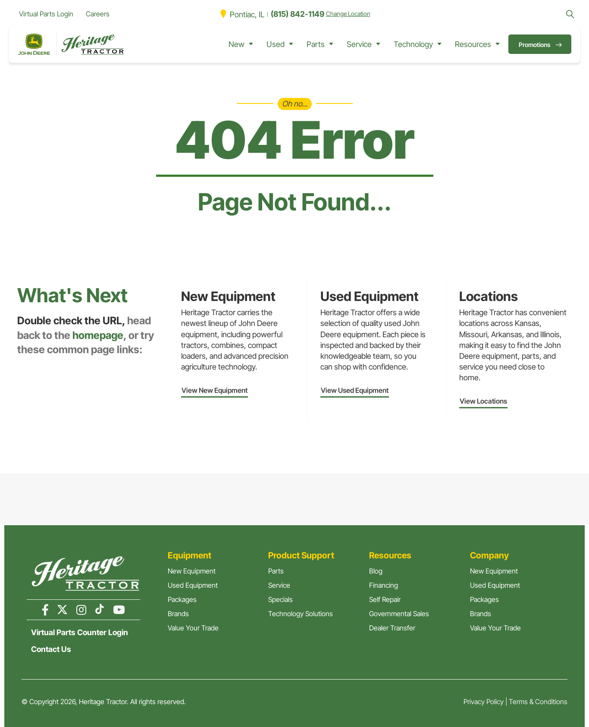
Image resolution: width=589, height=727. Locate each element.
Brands (178, 613)
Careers (98, 13)
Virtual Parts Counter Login (79, 633)
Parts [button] (316, 44)
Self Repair (385, 599)
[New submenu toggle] (251, 44)
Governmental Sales (399, 613)
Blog (375, 571)
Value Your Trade (193, 628)
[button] (570, 14)
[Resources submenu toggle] (497, 44)
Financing (383, 585)
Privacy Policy (484, 701)
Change (348, 13)
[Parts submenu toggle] (331, 44)
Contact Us (51, 650)
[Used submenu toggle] (291, 44)
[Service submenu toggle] (378, 44)
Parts (276, 571)
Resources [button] (473, 44)
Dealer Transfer (392, 628)
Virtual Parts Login (46, 13)
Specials (280, 599)
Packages (182, 599)
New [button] (236, 44)
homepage (97, 335)
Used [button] (275, 44)
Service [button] (359, 44)
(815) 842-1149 (297, 14)
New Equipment (192, 571)
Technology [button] (413, 44)
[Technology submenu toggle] (439, 44)
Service (279, 585)
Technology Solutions (300, 613)
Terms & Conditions (538, 701)
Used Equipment (193, 585)
